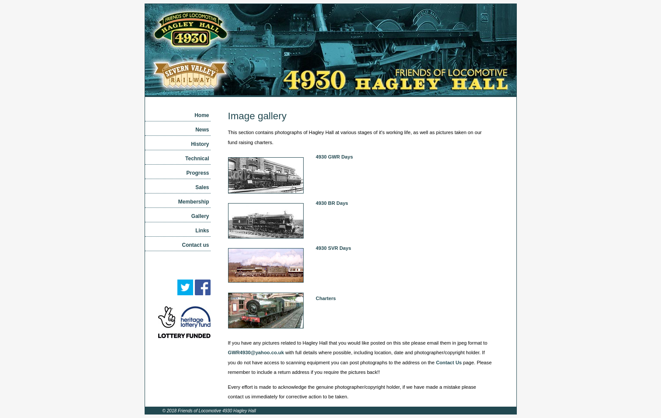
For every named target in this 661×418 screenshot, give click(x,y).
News (202, 130)
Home (201, 115)
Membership (193, 202)
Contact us (195, 245)
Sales (202, 187)
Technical (197, 158)
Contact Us (449, 362)
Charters (326, 298)
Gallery (200, 216)
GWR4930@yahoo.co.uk (256, 352)
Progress (197, 173)
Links (202, 231)
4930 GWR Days (334, 156)
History (200, 144)
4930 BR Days (332, 203)
